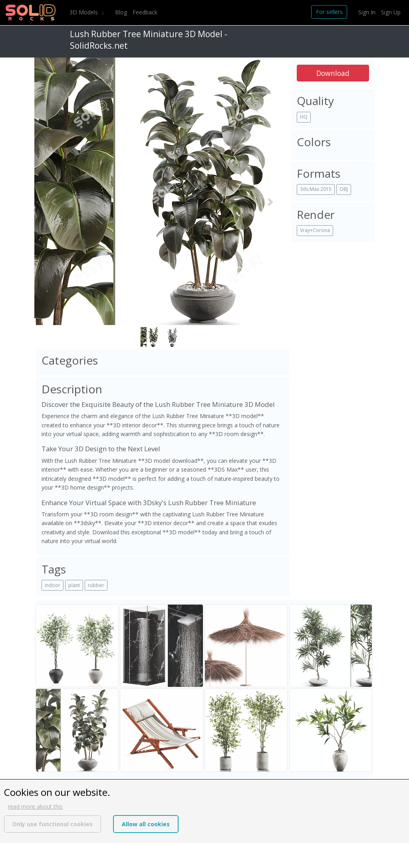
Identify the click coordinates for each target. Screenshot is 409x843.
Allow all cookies (146, 824)
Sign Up (391, 12)
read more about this (35, 806)
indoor (52, 585)
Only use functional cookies (52, 824)
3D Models (84, 12)
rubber (96, 585)
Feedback (145, 12)
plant (74, 585)
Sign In (366, 12)
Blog (121, 12)
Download (332, 73)
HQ (304, 116)
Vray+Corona (315, 230)
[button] (53, 202)
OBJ (344, 189)
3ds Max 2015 (316, 189)
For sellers (329, 12)
